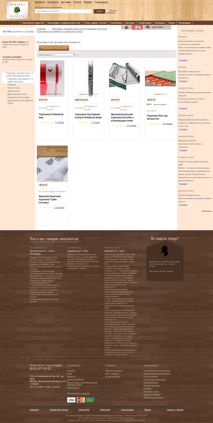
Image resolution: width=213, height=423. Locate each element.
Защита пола (13, 91)
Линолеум (83, 409)
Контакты (40, 2)
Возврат (88, 2)
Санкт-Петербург (54, 365)
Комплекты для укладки (18, 97)
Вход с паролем (112, 373)
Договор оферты (151, 376)
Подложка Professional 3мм (51, 116)
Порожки (11, 85)
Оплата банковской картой (155, 379)
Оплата (77, 2)
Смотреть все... (207, 211)
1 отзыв (59, 122)
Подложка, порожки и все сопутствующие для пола (18, 74)
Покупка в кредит (151, 382)
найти (99, 11)
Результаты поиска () (54, 48)
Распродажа (101, 2)
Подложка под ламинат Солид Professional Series (88, 116)
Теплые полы (13, 88)
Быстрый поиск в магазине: (48, 7)
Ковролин (105, 409)
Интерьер (160, 23)
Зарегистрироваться (114, 370)
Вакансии (71, 376)
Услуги (171, 23)
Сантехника (116, 23)
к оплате (84, 393)
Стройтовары (145, 23)
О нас (69, 373)
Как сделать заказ (151, 391)
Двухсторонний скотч (17, 94)
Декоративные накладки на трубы (20, 101)
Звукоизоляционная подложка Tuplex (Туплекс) (50, 199)
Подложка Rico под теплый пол (157, 117)
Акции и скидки (175, 409)
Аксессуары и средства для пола (63, 23)
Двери (147, 409)
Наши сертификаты (75, 379)
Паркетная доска (59, 409)
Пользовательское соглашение (157, 370)
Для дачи (130, 23)
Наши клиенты (73, 388)
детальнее (183, 60)
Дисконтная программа (153, 397)
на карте (35, 384)
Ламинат (34, 409)
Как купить (53, 2)
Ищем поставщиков (152, 394)
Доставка (66, 2)
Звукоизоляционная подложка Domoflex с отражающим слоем (122, 117)
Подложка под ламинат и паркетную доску (19, 80)
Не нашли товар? (112, 376)
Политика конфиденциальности (157, 373)
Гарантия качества (151, 385)
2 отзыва (131, 125)
